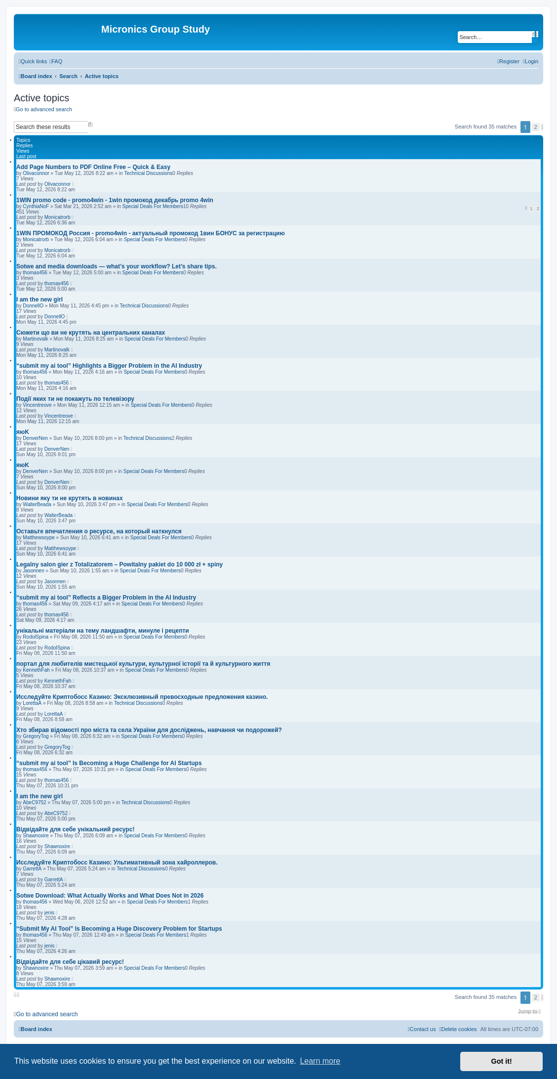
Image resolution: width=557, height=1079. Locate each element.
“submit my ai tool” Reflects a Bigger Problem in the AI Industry (106, 597)
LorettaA (32, 703)
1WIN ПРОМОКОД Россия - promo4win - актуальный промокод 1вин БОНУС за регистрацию (150, 233)
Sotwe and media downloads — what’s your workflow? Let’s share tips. (116, 266)
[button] (542, 127)
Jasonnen (33, 570)
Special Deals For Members (152, 206)
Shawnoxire (35, 835)
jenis (49, 912)
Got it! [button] (501, 1061)
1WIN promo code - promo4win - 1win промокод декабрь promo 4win (114, 200)
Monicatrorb (57, 217)
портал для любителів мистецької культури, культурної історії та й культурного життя (143, 663)
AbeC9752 (34, 802)
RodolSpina (35, 637)
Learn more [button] (320, 1061)
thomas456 (35, 272)
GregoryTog (35, 736)
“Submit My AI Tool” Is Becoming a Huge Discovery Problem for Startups (119, 928)
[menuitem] (55, 61)
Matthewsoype (38, 537)
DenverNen (35, 438)
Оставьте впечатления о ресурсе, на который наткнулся (99, 531)
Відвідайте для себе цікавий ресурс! (70, 961)
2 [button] (535, 127)
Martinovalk (35, 339)
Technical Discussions (148, 173)
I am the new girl (39, 299)
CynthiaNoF (36, 206)
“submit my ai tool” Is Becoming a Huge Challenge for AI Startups (109, 763)
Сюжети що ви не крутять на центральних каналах (90, 332)
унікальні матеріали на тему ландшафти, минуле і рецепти (102, 630)
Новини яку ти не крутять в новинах (69, 498)
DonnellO (33, 305)
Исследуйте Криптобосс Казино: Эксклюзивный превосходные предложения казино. (142, 696)
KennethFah (36, 670)
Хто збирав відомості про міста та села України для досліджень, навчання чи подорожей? (149, 730)
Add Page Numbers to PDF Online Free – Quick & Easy (93, 167)
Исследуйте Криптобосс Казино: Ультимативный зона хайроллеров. (117, 862)
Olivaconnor (36, 173)
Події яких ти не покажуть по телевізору (75, 398)
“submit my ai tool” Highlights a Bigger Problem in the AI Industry (109, 365)
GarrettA (32, 868)
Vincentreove (37, 405)
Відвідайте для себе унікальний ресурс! (75, 829)
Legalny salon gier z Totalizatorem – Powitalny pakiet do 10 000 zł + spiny (119, 564)
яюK (22, 432)
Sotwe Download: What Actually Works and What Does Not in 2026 (109, 895)
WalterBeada (37, 504)
